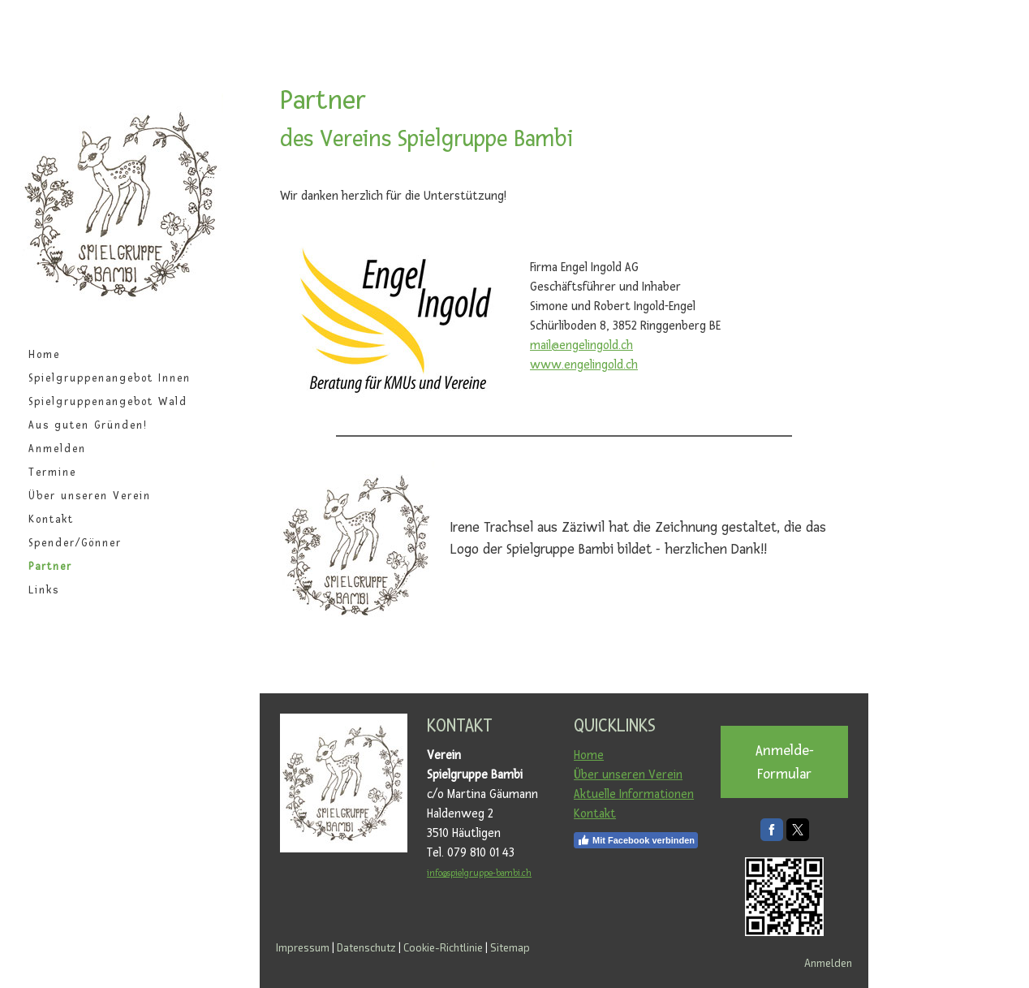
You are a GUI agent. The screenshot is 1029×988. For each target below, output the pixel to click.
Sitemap (510, 947)
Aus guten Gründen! (87, 425)
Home (44, 354)
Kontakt (51, 519)
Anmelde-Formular (785, 762)
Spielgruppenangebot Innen (109, 378)
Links (43, 590)
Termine (52, 472)
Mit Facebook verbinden (636, 840)
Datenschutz (366, 947)
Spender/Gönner (75, 543)
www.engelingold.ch (584, 365)
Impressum (302, 947)
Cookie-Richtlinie (443, 947)
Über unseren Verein (89, 496)
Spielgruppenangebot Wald (107, 401)
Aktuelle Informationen (634, 794)
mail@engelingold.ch (581, 345)
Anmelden (57, 448)
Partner (50, 566)
